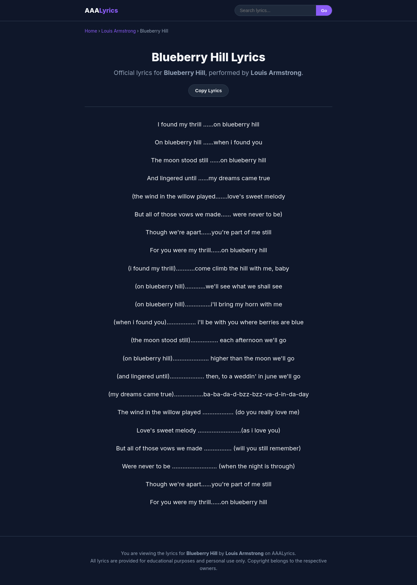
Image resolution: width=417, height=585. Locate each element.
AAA (101, 10)
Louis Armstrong (118, 31)
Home (91, 31)
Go (324, 10)
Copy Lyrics (208, 90)
